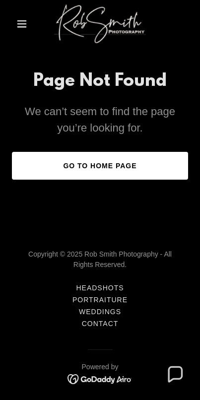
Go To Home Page (99, 166)
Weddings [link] (100, 312)
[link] (100, 24)
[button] (25, 24)
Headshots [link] (100, 288)
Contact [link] (100, 324)
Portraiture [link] (100, 300)
